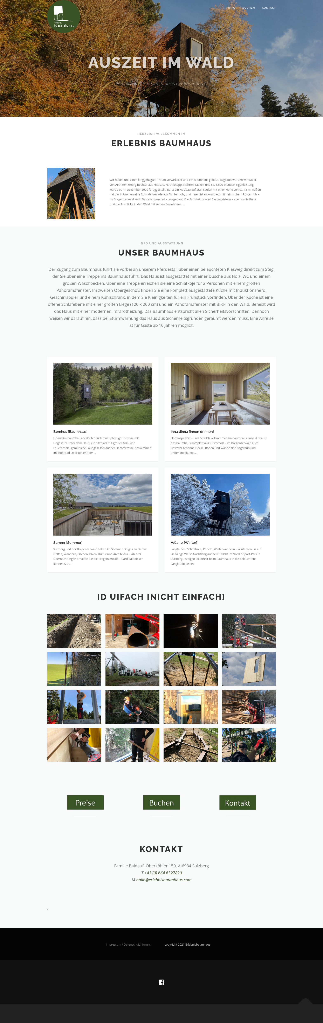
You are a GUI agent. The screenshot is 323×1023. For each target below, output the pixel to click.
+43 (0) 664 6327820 (163, 873)
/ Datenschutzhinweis (136, 944)
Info (231, 7)
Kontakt (269, 7)
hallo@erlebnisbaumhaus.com (163, 880)
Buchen (248, 7)
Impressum (113, 944)
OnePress (157, 1013)
